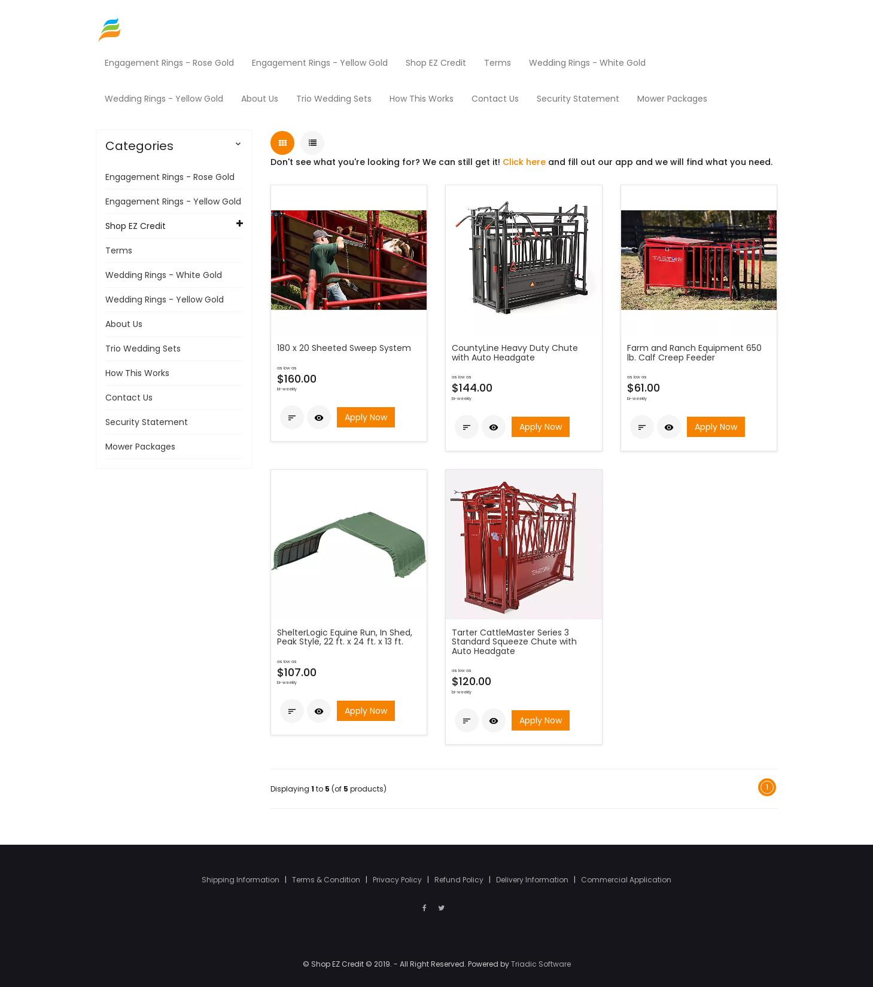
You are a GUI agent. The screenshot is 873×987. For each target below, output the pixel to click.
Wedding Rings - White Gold (163, 275)
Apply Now (366, 418)
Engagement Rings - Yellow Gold (173, 201)
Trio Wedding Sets (143, 349)
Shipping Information (241, 880)
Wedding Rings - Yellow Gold (164, 299)
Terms (118, 250)
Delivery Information (533, 880)
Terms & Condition (327, 880)
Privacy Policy (398, 880)
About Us (123, 324)
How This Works (137, 373)
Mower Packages (140, 447)
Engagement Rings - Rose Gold (170, 177)
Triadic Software (541, 964)
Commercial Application (626, 880)
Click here (524, 162)
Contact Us (129, 398)
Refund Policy (459, 880)
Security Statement (146, 422)
